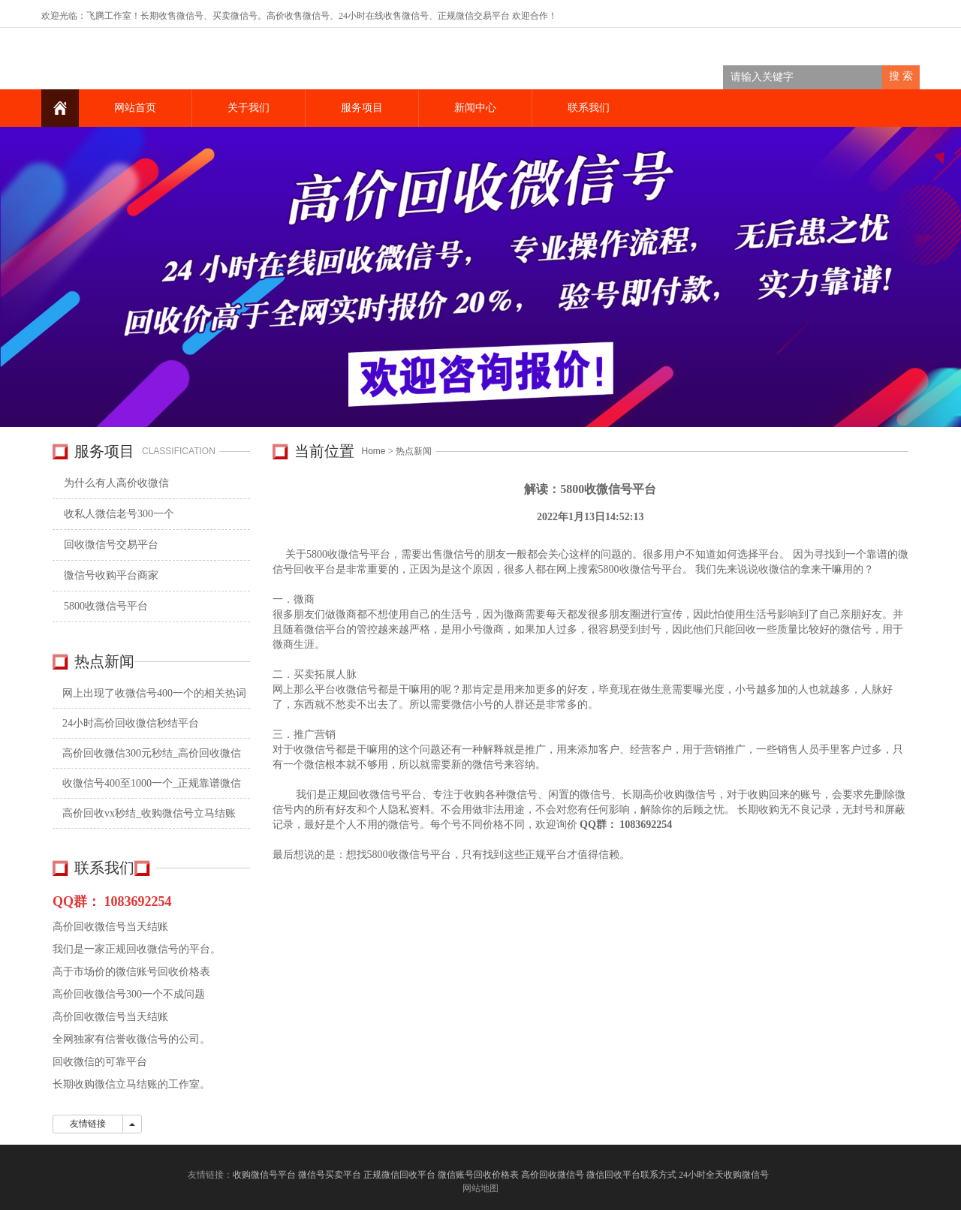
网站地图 (480, 1188)
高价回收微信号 (552, 1174)
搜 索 (901, 76)
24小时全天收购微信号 (725, 1174)
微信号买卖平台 (329, 1174)
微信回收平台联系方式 (631, 1174)
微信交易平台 (483, 16)
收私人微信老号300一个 (119, 513)
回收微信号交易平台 (111, 544)
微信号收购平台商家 (111, 575)
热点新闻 (414, 451)
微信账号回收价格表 (478, 1174)
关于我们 (248, 107)
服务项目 (362, 107)
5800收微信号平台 (106, 606)
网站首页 (135, 107)
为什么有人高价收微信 (116, 483)
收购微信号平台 (264, 1174)
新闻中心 (475, 107)
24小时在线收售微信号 (384, 16)
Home (374, 451)
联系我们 (589, 107)
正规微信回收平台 (399, 1174)
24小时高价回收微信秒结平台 (130, 723)
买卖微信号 (235, 16)
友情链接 (88, 1123)
